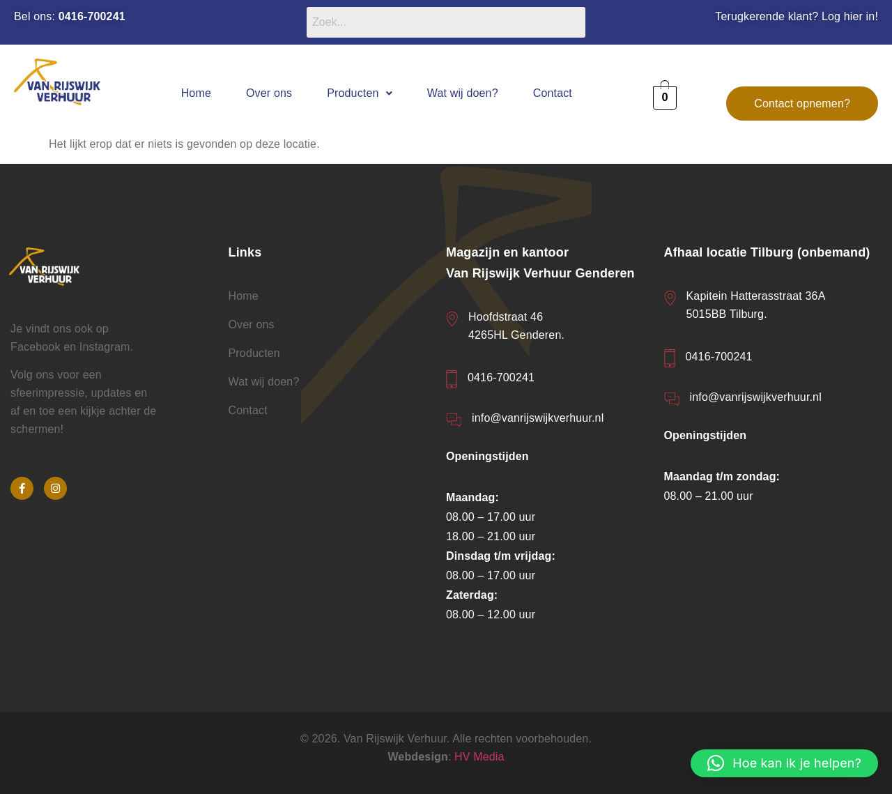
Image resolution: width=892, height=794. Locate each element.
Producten (359, 93)
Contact (552, 93)
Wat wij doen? (462, 93)
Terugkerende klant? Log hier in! (796, 16)
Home (196, 93)
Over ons (269, 93)
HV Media (479, 757)
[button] (359, 93)
